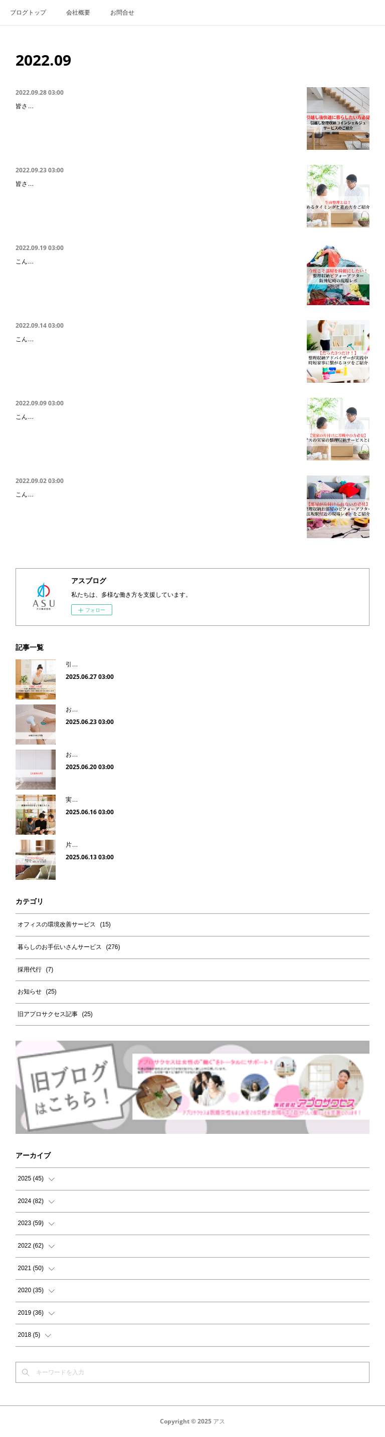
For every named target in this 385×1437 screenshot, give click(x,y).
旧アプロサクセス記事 (55, 1014)
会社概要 (78, 12)
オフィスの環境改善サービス (64, 924)
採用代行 (35, 969)
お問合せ (122, 12)
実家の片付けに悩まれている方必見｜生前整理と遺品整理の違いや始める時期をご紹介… (155, 185)
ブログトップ (28, 12)
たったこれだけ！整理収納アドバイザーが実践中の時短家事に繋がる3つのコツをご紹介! (155, 340)
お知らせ (37, 991)
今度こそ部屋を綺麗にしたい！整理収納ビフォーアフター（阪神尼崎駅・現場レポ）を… (155, 263)
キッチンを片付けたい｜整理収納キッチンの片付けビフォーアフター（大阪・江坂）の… (155, 496)
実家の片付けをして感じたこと (108, 799)
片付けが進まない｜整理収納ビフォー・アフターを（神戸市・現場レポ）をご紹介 (177, 844)
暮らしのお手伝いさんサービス (69, 946)
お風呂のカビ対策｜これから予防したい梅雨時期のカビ (141, 709)
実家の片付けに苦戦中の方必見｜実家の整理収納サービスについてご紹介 (131, 418)
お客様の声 (81, 754)
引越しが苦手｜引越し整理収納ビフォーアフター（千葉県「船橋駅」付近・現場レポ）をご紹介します (204, 664)
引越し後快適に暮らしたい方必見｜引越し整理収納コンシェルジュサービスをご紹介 (149, 107)
